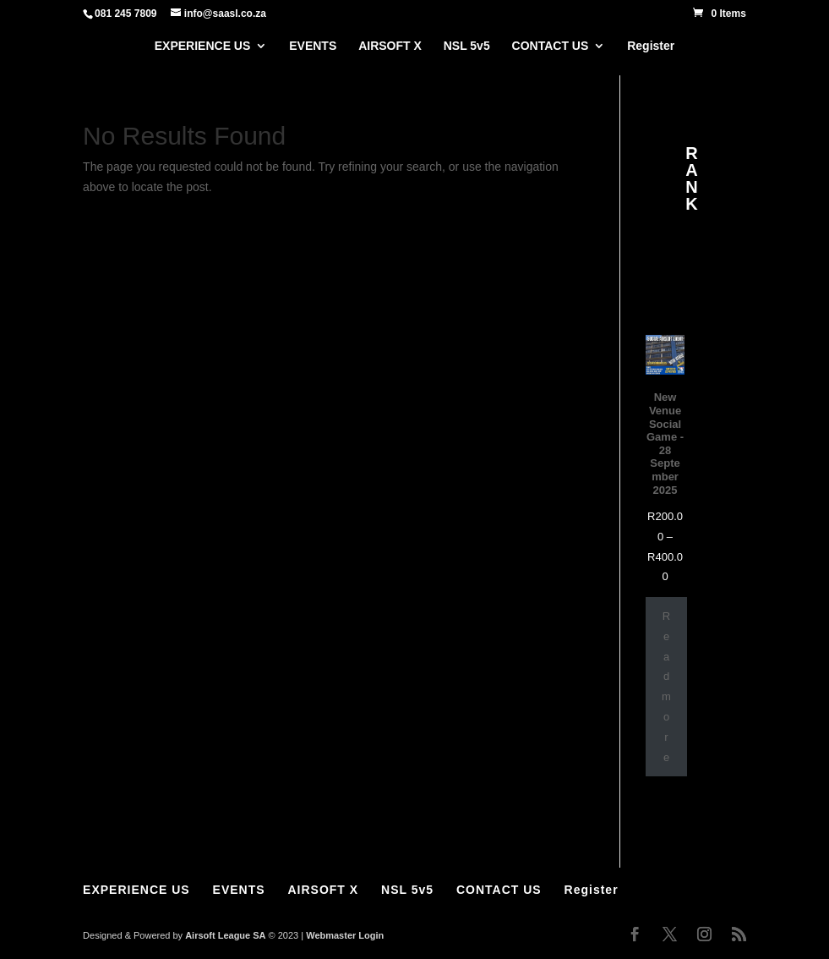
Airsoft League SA (225, 935)
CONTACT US (550, 46)
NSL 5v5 (467, 46)
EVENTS (312, 46)
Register (650, 46)
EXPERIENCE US (203, 46)
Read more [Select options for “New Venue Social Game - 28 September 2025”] (666, 687)
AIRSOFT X (390, 46)
